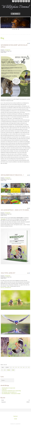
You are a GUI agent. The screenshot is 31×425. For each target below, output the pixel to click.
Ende (13, 370)
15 (27, 27)
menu (15, 13)
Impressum (15, 416)
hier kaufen (3, 219)
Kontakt (15, 418)
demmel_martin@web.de (6, 287)
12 (22, 27)
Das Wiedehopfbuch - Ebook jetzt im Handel (15, 210)
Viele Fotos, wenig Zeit (8, 273)
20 (18, 29)
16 (29, 27)
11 (20, 27)
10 (18, 27)
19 (16, 29)
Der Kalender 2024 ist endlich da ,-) (12, 175)
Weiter (8, 370)
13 (24, 27)
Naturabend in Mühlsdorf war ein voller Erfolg (14, 46)
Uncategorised (7, 49)
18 (14, 29)
